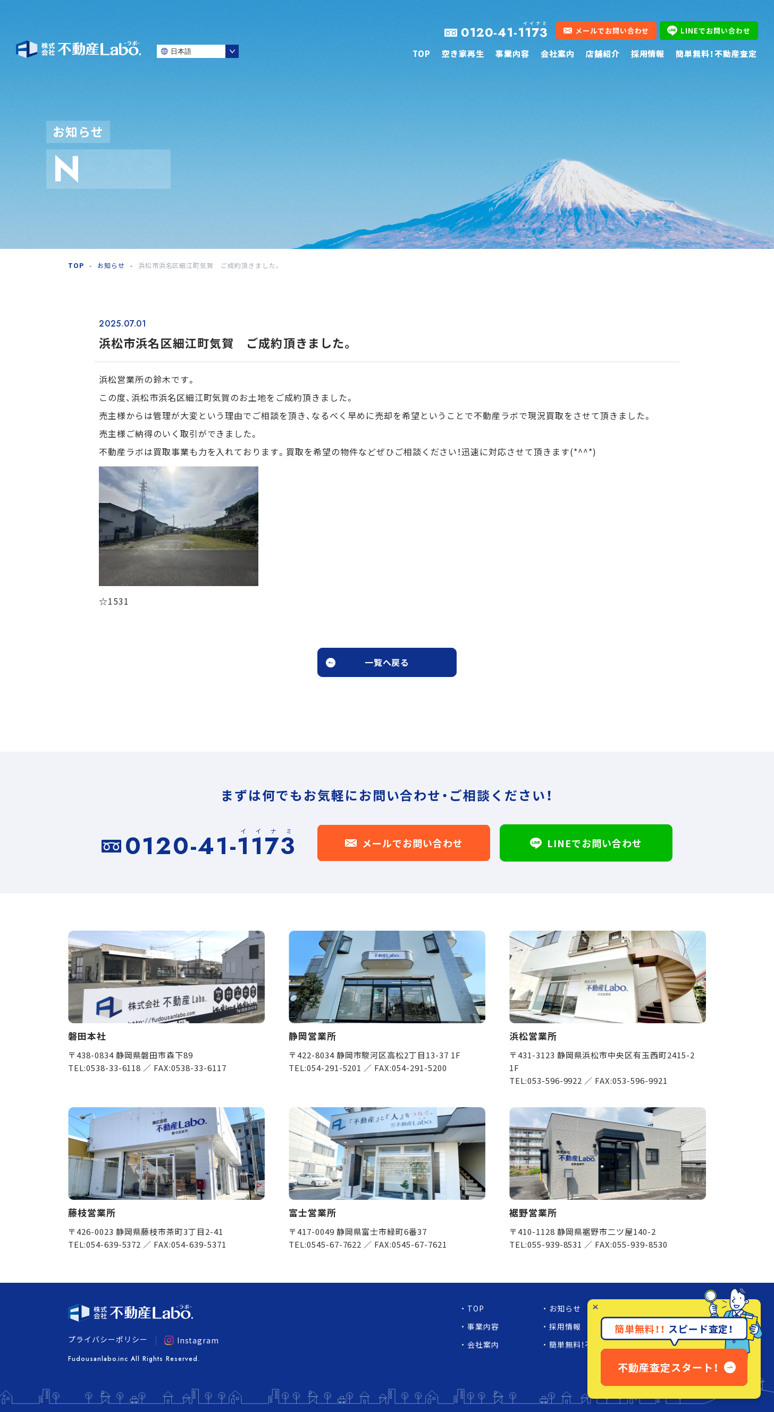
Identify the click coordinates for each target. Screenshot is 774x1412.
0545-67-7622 (334, 1244)
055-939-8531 (555, 1244)
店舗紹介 (603, 53)
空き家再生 (463, 53)
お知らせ (111, 265)
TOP (422, 53)
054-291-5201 (334, 1067)
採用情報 (648, 53)
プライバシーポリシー (108, 1339)
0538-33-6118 (113, 1067)
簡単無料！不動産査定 (716, 53)
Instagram (192, 1340)
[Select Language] (198, 51)
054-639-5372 (113, 1244)
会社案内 (558, 53)
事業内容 (512, 53)
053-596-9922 (555, 1080)
